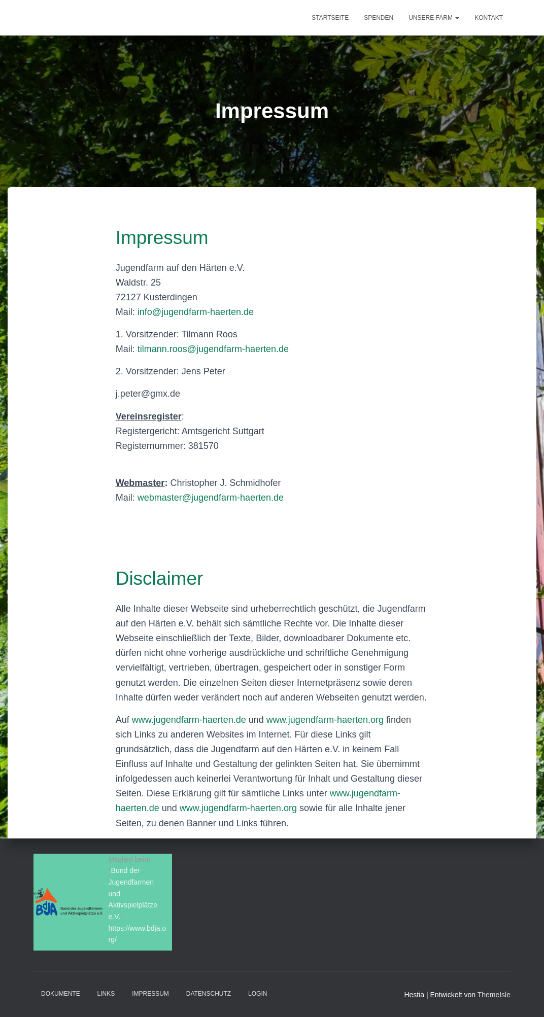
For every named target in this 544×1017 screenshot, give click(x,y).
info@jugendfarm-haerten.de (196, 312)
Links (106, 993)
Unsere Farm (434, 17)
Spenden (378, 17)
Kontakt (488, 17)
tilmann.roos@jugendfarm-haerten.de (213, 349)
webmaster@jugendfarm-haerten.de (211, 498)
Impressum (150, 993)
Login (257, 993)
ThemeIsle (494, 995)
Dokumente (60, 993)
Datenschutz (208, 993)
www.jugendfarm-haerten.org (325, 720)
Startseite (330, 17)
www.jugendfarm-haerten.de (189, 720)
